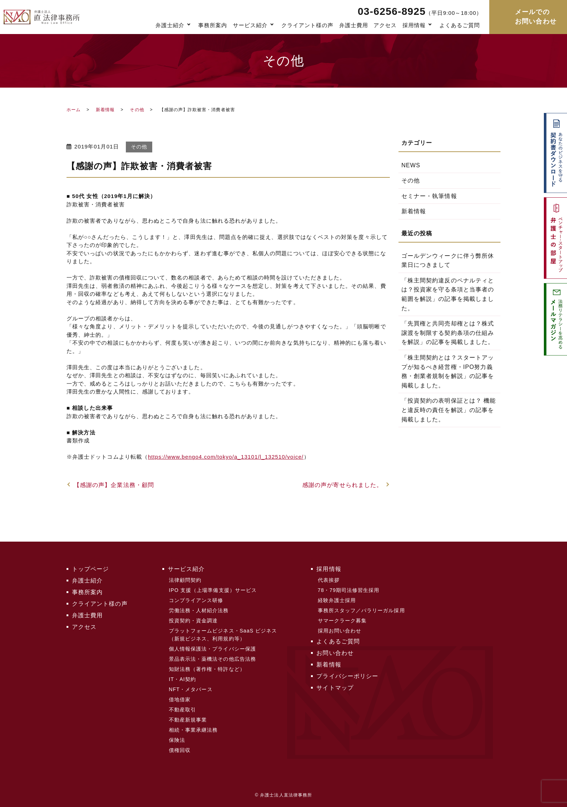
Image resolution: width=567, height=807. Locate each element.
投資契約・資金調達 (193, 620)
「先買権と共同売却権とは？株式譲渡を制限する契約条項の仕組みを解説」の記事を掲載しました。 (447, 332)
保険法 (177, 740)
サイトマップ (334, 688)
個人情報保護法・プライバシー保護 (212, 649)
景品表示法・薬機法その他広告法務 (212, 659)
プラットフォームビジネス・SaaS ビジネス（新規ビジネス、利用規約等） (223, 635)
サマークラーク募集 (342, 620)
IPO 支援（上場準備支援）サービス (213, 590)
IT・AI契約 (182, 679)
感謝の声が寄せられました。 (342, 485)
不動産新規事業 (188, 720)
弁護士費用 (353, 25)
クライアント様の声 (307, 25)
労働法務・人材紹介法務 (199, 610)
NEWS (410, 165)
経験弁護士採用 (337, 600)
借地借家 (180, 699)
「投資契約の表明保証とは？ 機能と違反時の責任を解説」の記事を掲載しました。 (448, 410)
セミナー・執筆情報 (429, 196)
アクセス (385, 25)
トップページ (90, 569)
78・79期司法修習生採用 (349, 590)
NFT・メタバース (191, 689)
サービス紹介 (250, 25)
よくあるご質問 (459, 25)
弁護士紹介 (169, 25)
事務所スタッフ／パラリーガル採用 (361, 610)
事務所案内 (212, 25)
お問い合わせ (334, 653)
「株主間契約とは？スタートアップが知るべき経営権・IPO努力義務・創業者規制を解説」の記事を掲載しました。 (447, 371)
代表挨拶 (329, 580)
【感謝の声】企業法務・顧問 (114, 485)
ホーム (74, 109)
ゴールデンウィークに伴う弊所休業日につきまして (447, 260)
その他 (137, 109)
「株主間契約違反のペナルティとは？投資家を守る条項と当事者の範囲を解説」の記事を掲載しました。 (447, 294)
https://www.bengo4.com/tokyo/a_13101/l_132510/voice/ (226, 457)
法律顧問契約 (185, 580)
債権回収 (180, 750)
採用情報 (414, 25)
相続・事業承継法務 (193, 730)
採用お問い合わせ (340, 631)
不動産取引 (182, 710)
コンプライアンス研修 (196, 600)
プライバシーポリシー (347, 676)
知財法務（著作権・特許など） (207, 669)
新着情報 (105, 109)
